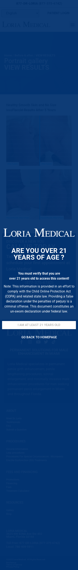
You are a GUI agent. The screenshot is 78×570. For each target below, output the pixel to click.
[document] (39, 285)
